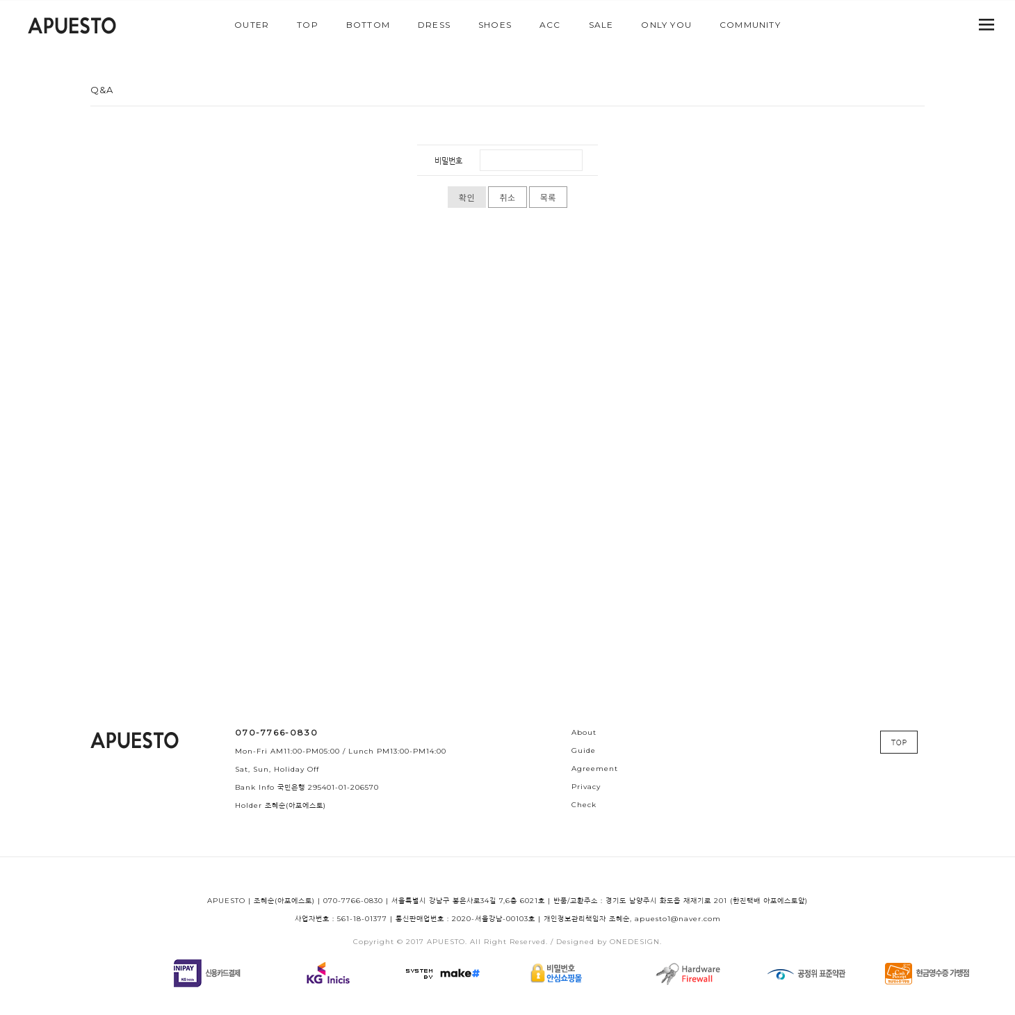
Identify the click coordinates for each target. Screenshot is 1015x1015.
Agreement (594, 768)
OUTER (251, 24)
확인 (467, 198)
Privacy (586, 786)
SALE (601, 24)
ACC (550, 24)
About (583, 732)
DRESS (434, 24)
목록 (548, 198)
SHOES (495, 24)
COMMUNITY (750, 24)
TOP (307, 24)
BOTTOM (368, 24)
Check (583, 804)
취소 (507, 198)
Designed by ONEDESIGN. (609, 941)
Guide (583, 750)
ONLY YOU (666, 24)
